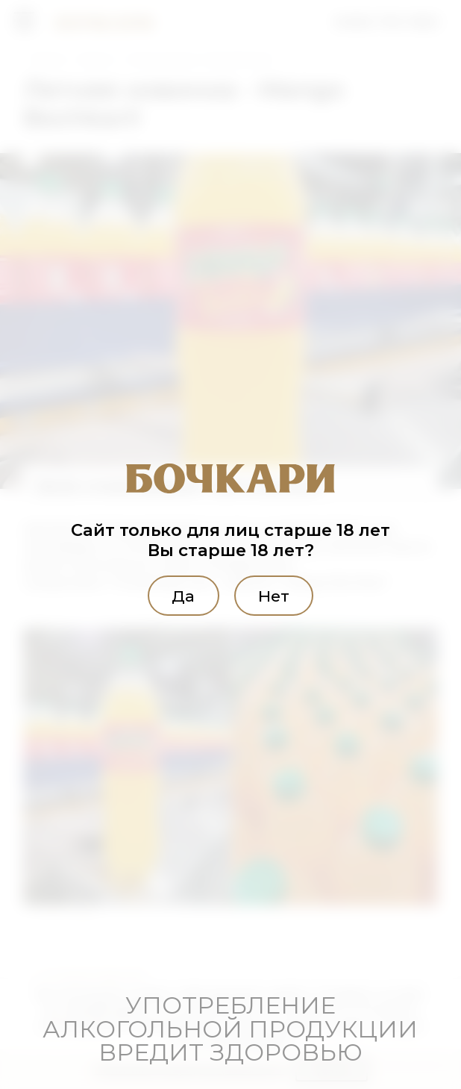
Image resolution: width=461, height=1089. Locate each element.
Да (175, 594)
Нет (281, 594)
